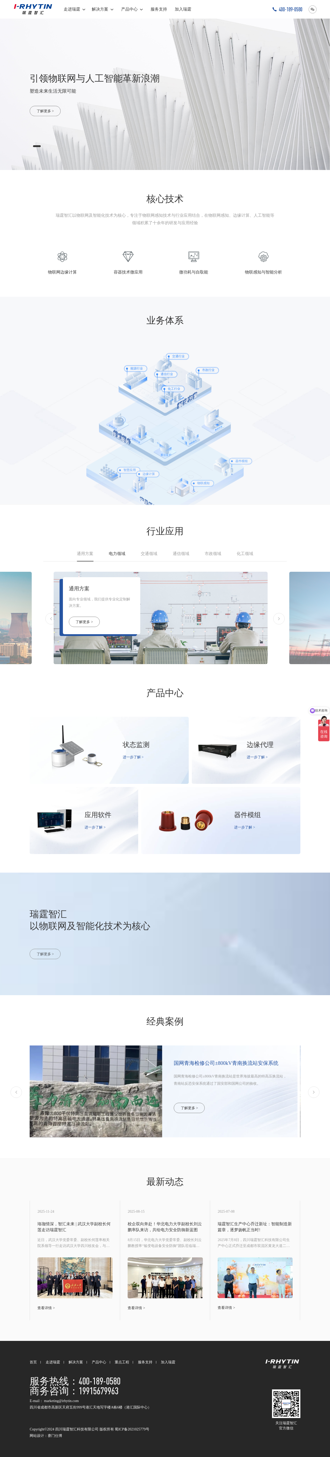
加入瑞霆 (183, 9)
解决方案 (102, 9)
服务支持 (159, 9)
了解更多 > (45, 111)
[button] (37, 146)
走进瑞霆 (74, 9)
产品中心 (132, 9)
